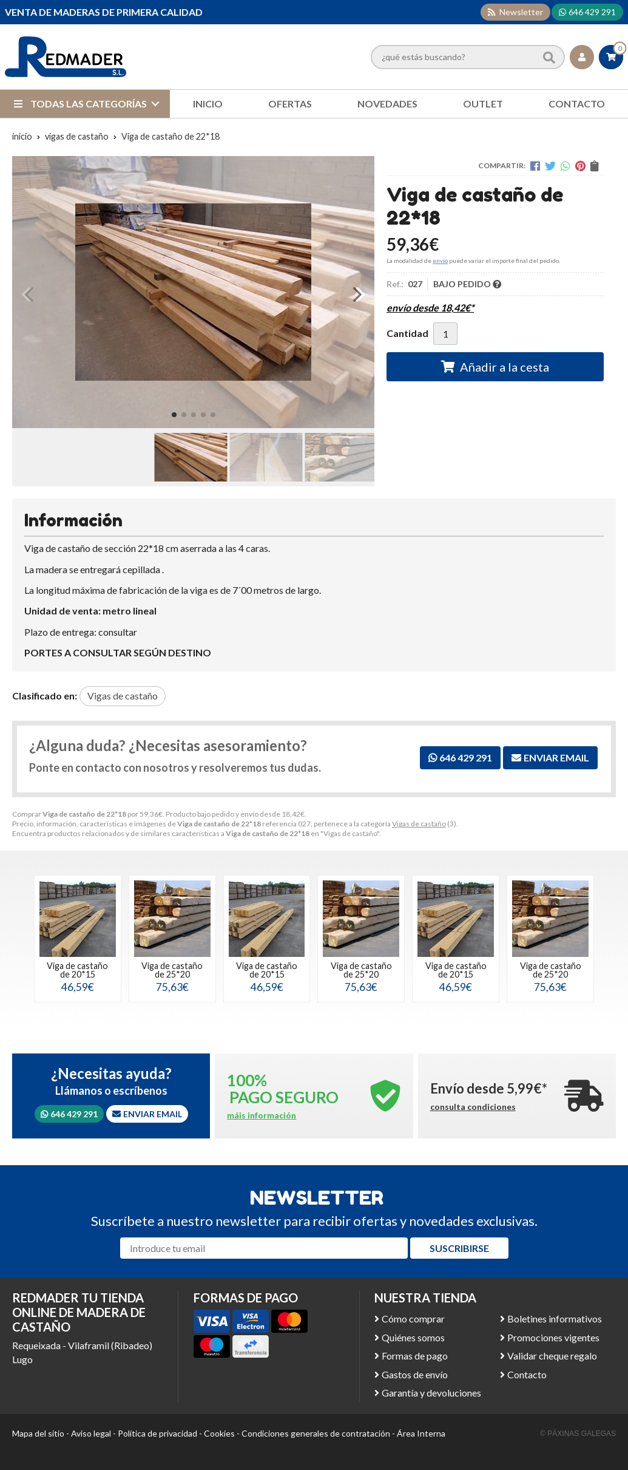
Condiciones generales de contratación (315, 1433)
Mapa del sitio (38, 1433)
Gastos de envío (415, 1374)
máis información (261, 1115)
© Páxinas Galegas (578, 1433)
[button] (174, 414)
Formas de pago (415, 1355)
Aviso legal (91, 1433)
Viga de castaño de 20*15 (77, 970)
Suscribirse (459, 1248)
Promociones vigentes (553, 1337)
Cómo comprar (413, 1318)
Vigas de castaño (419, 823)
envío (440, 260)
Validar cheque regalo (552, 1355)
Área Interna (421, 1433)
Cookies (219, 1433)
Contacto (527, 1374)
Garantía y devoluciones (431, 1392)
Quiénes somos (413, 1337)
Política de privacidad (157, 1433)
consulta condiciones (473, 1107)
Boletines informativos (554, 1318)
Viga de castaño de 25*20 (172, 970)
